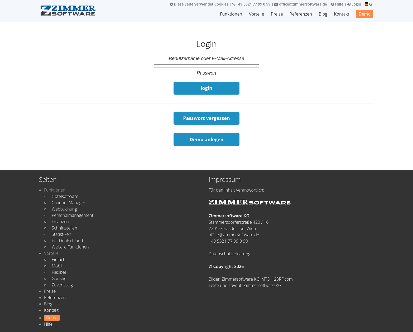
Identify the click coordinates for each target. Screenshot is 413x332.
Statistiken (61, 234)
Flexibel (59, 272)
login (206, 88)
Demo (365, 14)
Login (354, 4)
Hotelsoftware (65, 196)
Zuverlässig (62, 285)
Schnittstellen (64, 228)
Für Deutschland (67, 240)
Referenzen (301, 14)
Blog (323, 14)
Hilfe (337, 4)
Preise (277, 14)
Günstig (59, 278)
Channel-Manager (68, 203)
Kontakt (341, 14)
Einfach (58, 259)
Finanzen (60, 221)
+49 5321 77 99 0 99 (251, 4)
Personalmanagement (72, 215)
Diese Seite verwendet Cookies (199, 4)
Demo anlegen (207, 139)
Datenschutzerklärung (229, 254)
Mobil (57, 266)
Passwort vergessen (206, 118)
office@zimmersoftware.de (300, 4)
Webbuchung (64, 209)
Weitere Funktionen (70, 247)
